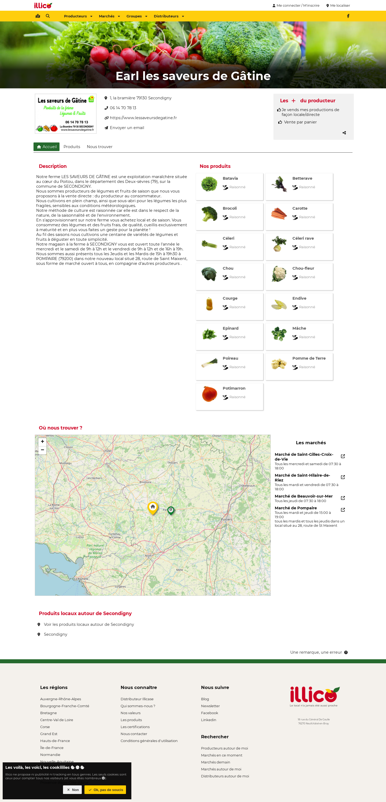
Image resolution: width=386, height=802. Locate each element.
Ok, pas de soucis (105, 790)
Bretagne (48, 713)
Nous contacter (134, 734)
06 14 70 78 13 (120, 108)
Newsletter (210, 706)
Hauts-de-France (55, 741)
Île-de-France (52, 747)
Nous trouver (100, 146)
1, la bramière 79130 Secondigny (138, 98)
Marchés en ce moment (221, 755)
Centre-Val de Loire (56, 720)
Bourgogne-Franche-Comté (64, 706)
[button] (152, 510)
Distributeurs (169, 16)
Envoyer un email (124, 127)
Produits (72, 146)
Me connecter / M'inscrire (295, 5)
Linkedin (208, 720)
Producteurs (78, 16)
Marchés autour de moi (221, 769)
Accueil (46, 146)
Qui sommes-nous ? (138, 706)
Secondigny (52, 634)
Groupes (137, 16)
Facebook (209, 713)
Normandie (50, 754)
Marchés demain (215, 762)
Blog (205, 699)
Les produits (131, 720)
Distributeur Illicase (137, 699)
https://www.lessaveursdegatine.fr (141, 117)
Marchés (109, 16)
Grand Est (48, 734)
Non (72, 790)
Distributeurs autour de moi (225, 776)
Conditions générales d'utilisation (149, 741)
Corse (45, 727)
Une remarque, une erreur (319, 652)
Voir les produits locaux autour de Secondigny (86, 624)
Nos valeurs (130, 713)
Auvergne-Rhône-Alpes (60, 699)
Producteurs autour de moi (224, 748)
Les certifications (135, 727)
